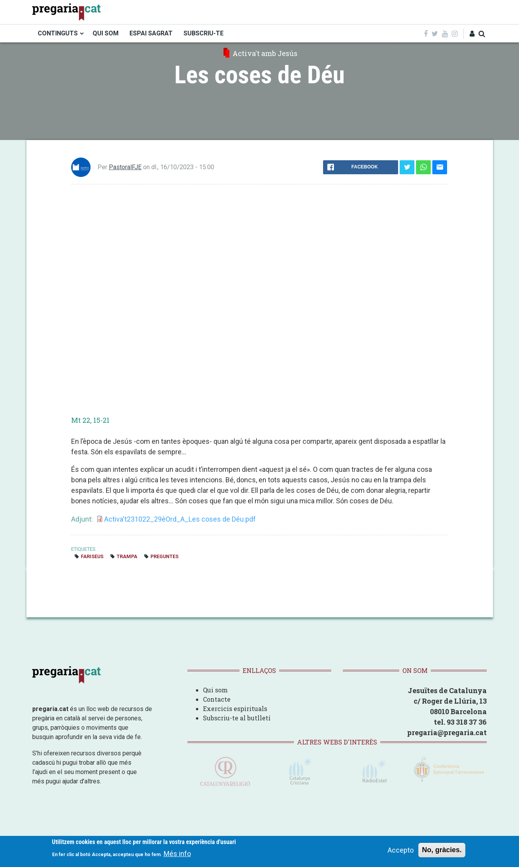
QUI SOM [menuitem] (106, 33)
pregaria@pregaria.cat (447, 732)
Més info (177, 853)
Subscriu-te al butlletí (237, 718)
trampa (127, 556)
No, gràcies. (441, 850)
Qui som (215, 690)
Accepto (401, 850)
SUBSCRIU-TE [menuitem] (203, 33)
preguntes (164, 556)
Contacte (217, 699)
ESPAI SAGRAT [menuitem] (151, 33)
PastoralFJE (125, 167)
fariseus (92, 556)
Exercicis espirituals (235, 708)
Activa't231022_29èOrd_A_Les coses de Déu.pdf (180, 519)
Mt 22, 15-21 (90, 420)
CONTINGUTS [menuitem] (58, 33)
